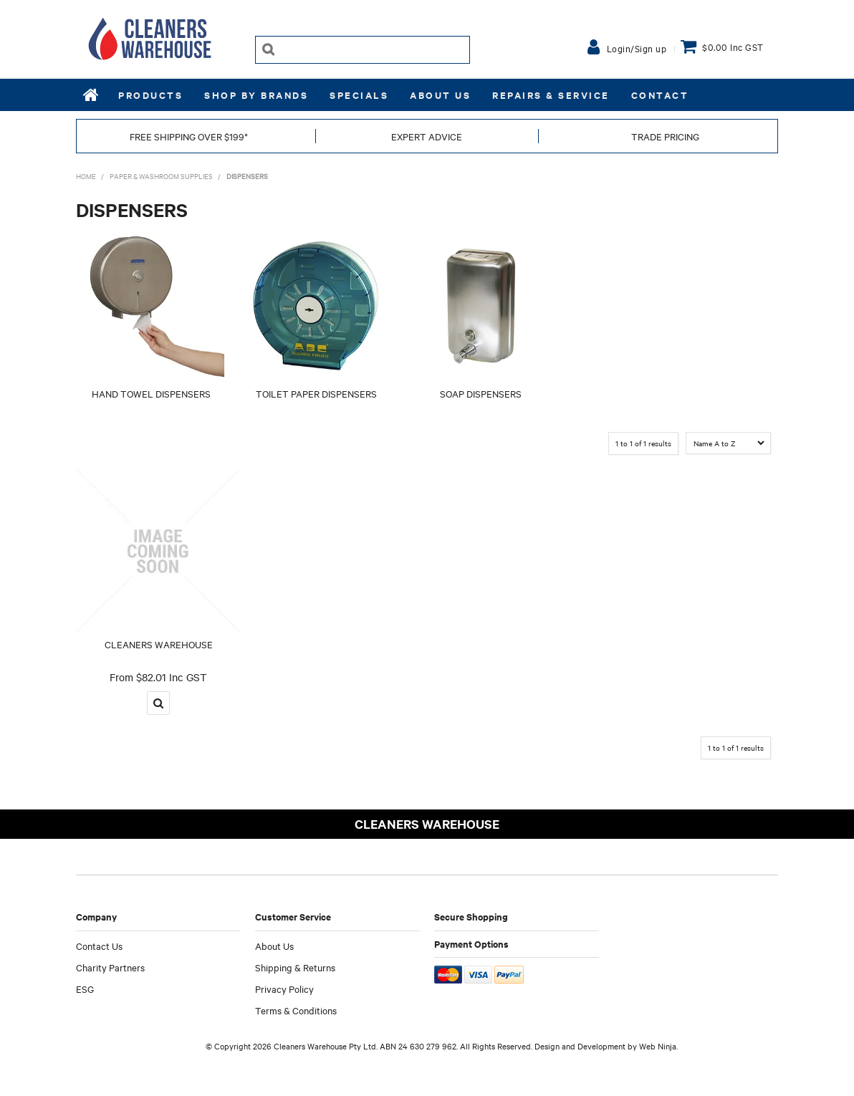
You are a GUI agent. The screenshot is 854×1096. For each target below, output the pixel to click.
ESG (85, 988)
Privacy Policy (284, 988)
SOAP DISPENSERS (481, 393)
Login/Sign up (637, 48)
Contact (660, 95)
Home (91, 94)
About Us (440, 95)
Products (150, 95)
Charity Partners (110, 967)
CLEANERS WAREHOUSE (159, 644)
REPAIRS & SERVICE (551, 95)
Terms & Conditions (296, 1010)
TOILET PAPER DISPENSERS (316, 393)
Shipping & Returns (295, 967)
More (158, 703)
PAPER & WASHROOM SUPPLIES (161, 175)
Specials (359, 95)
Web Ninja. (658, 1046)
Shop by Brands (256, 95)
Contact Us (99, 945)
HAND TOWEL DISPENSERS (151, 393)
